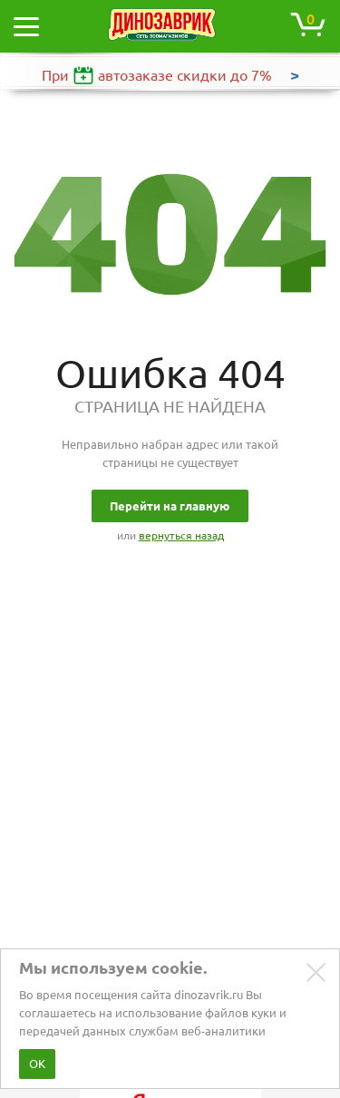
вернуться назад (181, 535)
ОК (37, 1063)
